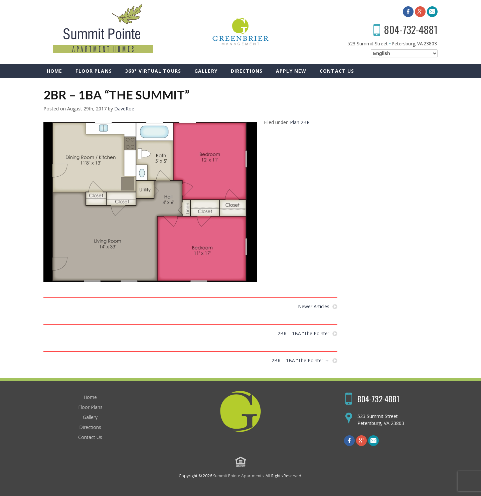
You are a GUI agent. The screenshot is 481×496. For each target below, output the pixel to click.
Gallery (205, 71)
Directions (247, 71)
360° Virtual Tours (153, 71)
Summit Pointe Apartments (238, 476)
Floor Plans (93, 71)
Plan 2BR (300, 122)
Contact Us (337, 71)
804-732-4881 (411, 29)
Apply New (291, 71)
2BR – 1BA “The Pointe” (303, 333)
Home (54, 71)
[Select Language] (404, 53)
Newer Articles (313, 306)
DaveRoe (124, 108)
